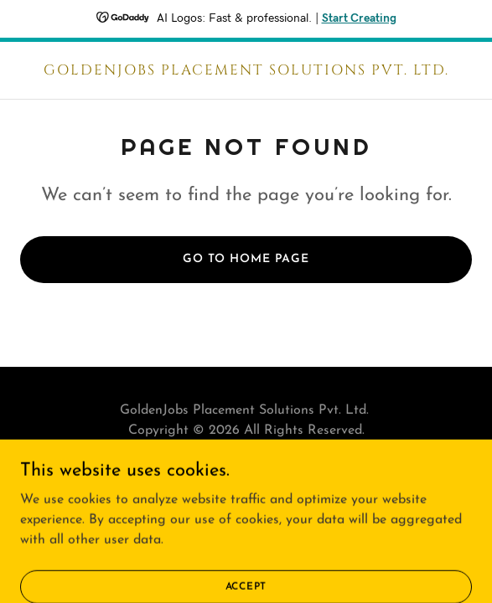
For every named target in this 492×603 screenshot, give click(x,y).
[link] (246, 71)
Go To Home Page (246, 259)
